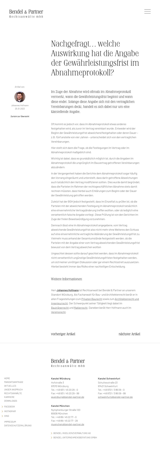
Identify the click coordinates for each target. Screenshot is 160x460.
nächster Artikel (129, 334)
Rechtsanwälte (13, 393)
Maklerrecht (81, 307)
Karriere (9, 397)
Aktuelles (10, 385)
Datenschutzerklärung (18, 425)
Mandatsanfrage (13, 382)
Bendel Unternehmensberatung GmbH (75, 437)
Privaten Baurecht (91, 298)
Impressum (10, 421)
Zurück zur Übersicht (20, 116)
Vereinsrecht (58, 312)
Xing (6, 416)
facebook (9, 406)
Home (7, 378)
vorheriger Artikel (63, 334)
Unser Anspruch (13, 389)
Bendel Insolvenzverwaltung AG (72, 433)
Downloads (10, 400)
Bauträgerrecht (60, 307)
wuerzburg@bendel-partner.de (67, 396)
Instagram (10, 411)
